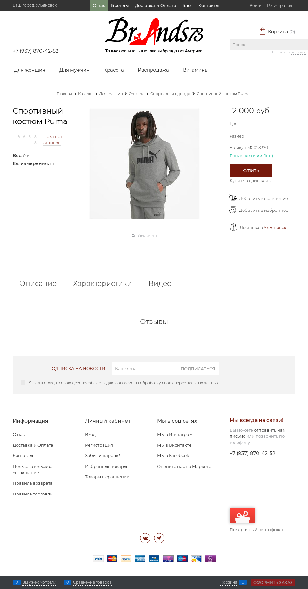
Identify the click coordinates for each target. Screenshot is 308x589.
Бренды (120, 5)
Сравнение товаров (92, 582)
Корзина (277, 32)
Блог (187, 5)
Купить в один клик (250, 180)
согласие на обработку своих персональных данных (166, 382)
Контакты (208, 5)
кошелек (298, 52)
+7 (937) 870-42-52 (35, 51)
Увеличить (147, 235)
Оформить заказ (273, 582)
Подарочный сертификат (257, 520)
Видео (159, 283)
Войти (256, 5)
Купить (250, 170)
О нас (99, 5)
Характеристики (102, 283)
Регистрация (279, 5)
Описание (38, 283)
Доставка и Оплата (155, 5)
